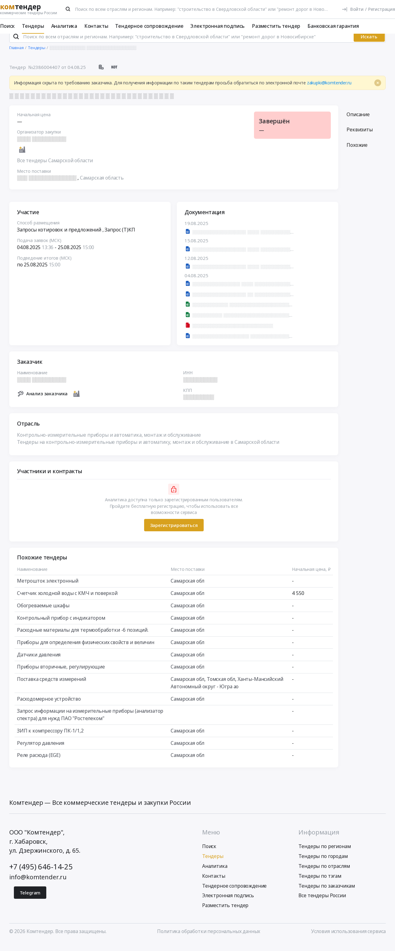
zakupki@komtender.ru (329, 91)
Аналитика (64, 26)
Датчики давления (38, 662)
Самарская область (102, 186)
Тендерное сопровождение (149, 26)
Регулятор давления (40, 751)
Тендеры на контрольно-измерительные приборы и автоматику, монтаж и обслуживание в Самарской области (148, 450)
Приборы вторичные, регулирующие (61, 674)
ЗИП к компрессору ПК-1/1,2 (50, 738)
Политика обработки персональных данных (208, 939)
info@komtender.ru (38, 885)
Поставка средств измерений (51, 687)
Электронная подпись (217, 26)
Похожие (357, 153)
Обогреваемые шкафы (43, 613)
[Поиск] (68, 9)
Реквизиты (360, 137)
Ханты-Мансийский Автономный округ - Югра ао (227, 691)
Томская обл (221, 687)
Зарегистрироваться (174, 533)
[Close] (377, 90)
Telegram (30, 901)
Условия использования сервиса (348, 939)
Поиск (7, 26)
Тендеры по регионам (324, 854)
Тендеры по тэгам (319, 884)
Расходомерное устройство (49, 706)
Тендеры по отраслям (324, 874)
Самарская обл (187, 589)
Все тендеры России (322, 903)
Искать (369, 44)
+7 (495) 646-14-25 (41, 875)
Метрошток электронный (47, 589)
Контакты (96, 26)
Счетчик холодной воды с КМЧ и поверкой (67, 601)
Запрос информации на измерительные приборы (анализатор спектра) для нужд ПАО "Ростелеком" (90, 722)
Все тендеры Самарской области (55, 168)
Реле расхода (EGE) (38, 763)
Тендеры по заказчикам (326, 893)
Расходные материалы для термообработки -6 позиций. (82, 638)
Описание (358, 122)
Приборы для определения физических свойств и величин (85, 650)
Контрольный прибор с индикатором (61, 625)
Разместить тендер (276, 26)
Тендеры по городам (322, 864)
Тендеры (33, 26)
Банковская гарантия (333, 26)
